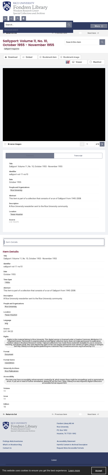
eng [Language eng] (6, 323)
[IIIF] (67, 62)
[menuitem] (54, 460)
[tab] (30, 155)
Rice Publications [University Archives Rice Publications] (11, 371)
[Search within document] (102, 42)
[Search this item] (82, 42)
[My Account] (17, 18)
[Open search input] (5, 18)
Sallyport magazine (11, 49)
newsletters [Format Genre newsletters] (9, 363)
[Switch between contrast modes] (24, 18)
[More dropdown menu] (98, 26)
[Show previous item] (82, 144)
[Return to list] (16, 33)
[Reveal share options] (11, 18)
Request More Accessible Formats (70, 448)
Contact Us (7, 448)
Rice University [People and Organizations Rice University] (16, 190)
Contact (54, 460)
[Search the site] (43, 24)
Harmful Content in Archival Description (72, 445)
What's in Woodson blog (12, 445)
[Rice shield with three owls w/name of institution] (25, 8)
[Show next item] (102, 144)
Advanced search (11, 30)
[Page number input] (90, 144)
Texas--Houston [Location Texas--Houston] (17, 214)
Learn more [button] (74, 470)
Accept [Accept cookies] (98, 471)
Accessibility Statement (66, 441)
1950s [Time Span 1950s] (7, 283)
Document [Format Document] (9, 355)
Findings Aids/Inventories (13, 441)
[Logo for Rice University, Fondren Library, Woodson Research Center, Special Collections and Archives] (20, 427)
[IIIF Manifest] (96, 62)
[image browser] (13, 144)
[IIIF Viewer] (78, 62)
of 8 (97, 144)
